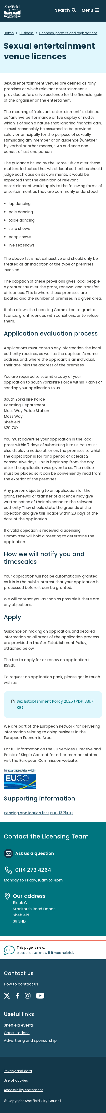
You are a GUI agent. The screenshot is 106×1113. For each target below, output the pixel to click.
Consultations (17, 1033)
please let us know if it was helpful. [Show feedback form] (45, 952)
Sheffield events (19, 1025)
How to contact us (21, 984)
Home (9, 33)
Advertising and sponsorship (30, 1040)
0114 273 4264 (33, 870)
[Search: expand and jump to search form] (65, 11)
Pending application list (38, 813)
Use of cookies (16, 1080)
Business (27, 33)
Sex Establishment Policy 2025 (56, 704)
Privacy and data (18, 1071)
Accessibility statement (23, 1090)
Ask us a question (34, 853)
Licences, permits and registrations (68, 33)
